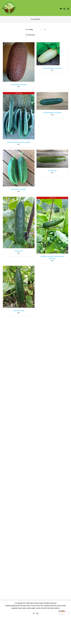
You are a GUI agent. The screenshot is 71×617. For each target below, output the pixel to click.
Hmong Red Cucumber (19, 84)
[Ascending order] (45, 29)
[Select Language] (64, 614)
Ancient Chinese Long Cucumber (18, 142)
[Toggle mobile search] (64, 9)
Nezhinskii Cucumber (18, 189)
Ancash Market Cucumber (52, 113)
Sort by (29, 29)
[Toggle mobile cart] (61, 9)
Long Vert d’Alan (18, 310)
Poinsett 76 (19, 251)
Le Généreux (52, 171)
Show (30, 35)
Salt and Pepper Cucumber (52, 68)
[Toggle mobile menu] (68, 9)
